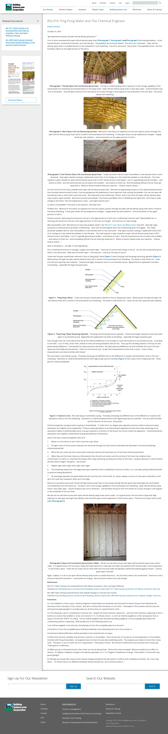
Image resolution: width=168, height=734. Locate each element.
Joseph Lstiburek (53, 26)
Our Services (48, 9)
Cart (120, 3)
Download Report (15, 100)
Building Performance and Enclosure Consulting (81, 713)
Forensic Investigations (71, 709)
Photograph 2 (117, 40)
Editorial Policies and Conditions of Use (120, 726)
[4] (48, 649)
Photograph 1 (104, 40)
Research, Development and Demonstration (80, 722)
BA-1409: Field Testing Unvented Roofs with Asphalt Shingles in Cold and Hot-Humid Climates (20, 42)
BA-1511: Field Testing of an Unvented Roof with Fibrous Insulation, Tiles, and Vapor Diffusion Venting (17, 32)
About (94, 3)
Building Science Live (118, 9)
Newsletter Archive (113, 713)
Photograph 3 (132, 40)
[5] (48, 659)
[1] (48, 603)
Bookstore (137, 9)
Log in (127, 3)
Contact (113, 3)
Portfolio (103, 3)
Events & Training (154, 9)
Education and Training (71, 718)
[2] (48, 613)
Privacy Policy (114, 723)
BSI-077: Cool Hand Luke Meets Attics (120, 225)
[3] (48, 637)
